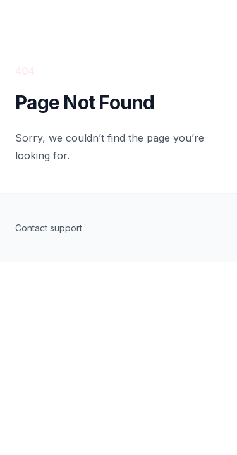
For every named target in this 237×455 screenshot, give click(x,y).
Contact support (48, 227)
